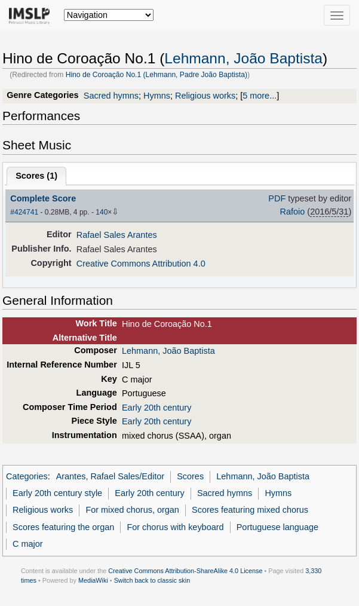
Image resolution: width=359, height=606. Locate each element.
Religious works (205, 95)
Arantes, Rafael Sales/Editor (110, 476)
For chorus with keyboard (175, 527)
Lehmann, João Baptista (243, 58)
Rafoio (292, 211)
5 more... (260, 95)
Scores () (36, 175)
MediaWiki (93, 580)
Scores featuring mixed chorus (250, 510)
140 (102, 212)
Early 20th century (156, 407)
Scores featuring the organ (63, 527)
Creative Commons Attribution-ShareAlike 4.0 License (185, 570)
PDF (277, 198)
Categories (27, 476)
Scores (190, 476)
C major (28, 544)
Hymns (156, 95)
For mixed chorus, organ (132, 510)
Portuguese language (277, 527)
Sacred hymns (111, 95)
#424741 (24, 212)
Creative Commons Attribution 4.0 (140, 263)
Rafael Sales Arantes (116, 235)
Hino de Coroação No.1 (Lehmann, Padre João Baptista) (156, 75)
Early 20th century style (57, 493)
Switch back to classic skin (152, 580)
